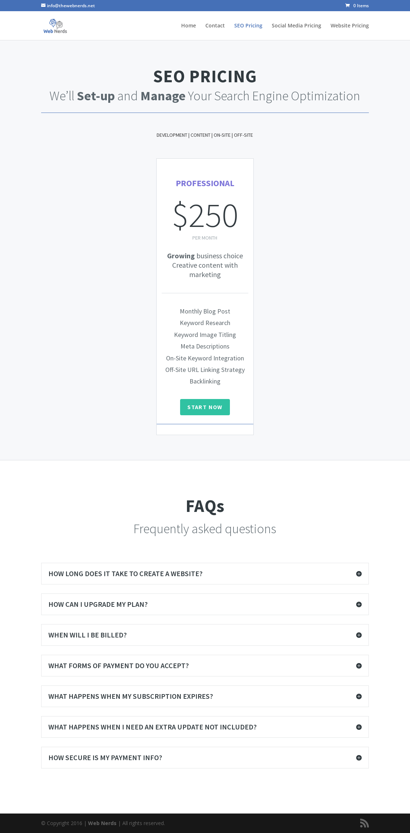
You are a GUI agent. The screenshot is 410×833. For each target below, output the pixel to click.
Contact (215, 26)
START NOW (205, 407)
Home (188, 26)
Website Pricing (350, 26)
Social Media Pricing (296, 26)
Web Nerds (102, 823)
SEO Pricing (248, 26)
